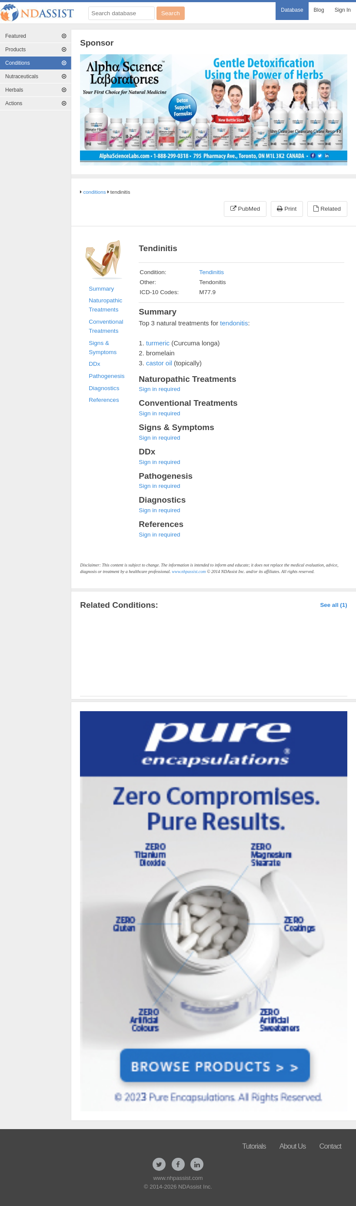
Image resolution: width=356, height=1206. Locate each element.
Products (35, 49)
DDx (94, 364)
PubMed (245, 208)
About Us (292, 1146)
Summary (101, 288)
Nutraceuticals (35, 76)
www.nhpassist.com (189, 571)
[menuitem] (292, 11)
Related (327, 208)
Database (292, 10)
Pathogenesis (106, 376)
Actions (35, 103)
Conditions (35, 63)
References (104, 400)
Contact (330, 1146)
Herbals (35, 90)
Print (286, 208)
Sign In (343, 10)
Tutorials (254, 1146)
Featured (35, 36)
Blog (319, 10)
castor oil (159, 363)
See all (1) (333, 605)
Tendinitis (211, 272)
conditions (94, 192)
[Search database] (121, 13)
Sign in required (159, 389)
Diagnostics (104, 388)
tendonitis (234, 323)
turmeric (158, 343)
